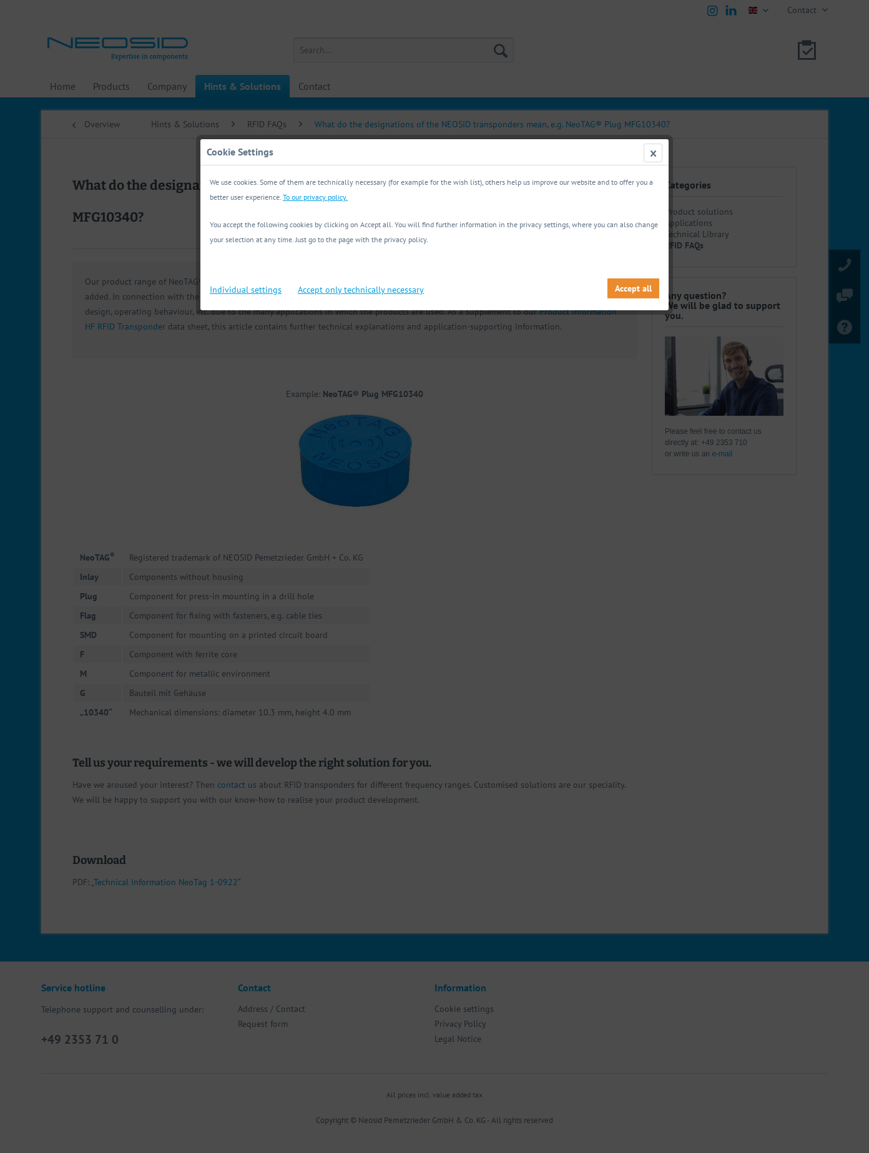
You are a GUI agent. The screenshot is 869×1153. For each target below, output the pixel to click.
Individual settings (246, 289)
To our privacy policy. (315, 197)
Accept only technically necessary (361, 289)
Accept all (633, 288)
